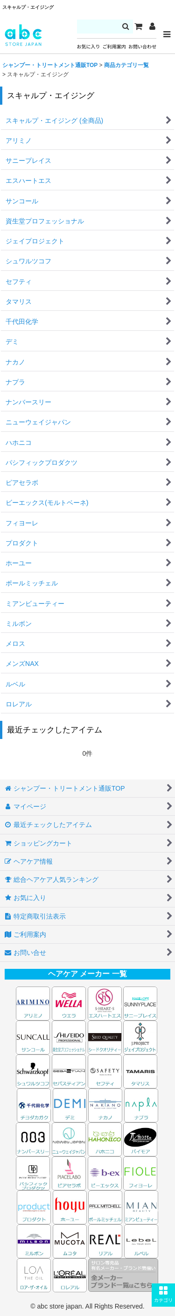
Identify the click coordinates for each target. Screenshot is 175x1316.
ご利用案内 (114, 47)
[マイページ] (152, 26)
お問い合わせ (142, 47)
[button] (163, 1295)
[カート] (138, 26)
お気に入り (88, 47)
